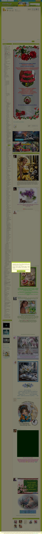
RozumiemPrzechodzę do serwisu (21, 271)
